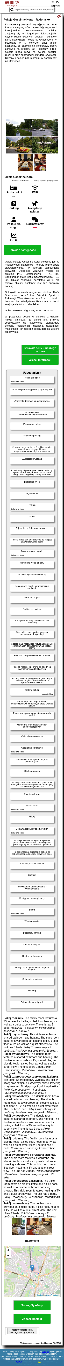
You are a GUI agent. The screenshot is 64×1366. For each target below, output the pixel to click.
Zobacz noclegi (32, 1318)
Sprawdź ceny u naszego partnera (40, 350)
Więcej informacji (40, 360)
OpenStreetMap (53, 1295)
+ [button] (8, 1250)
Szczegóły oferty (32, 1305)
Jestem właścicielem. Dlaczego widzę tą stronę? (22, 1331)
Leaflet (40, 1295)
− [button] (8, 1255)
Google (45, 1351)
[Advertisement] (32, 90)
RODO (19, 1362)
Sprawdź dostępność (22, 250)
